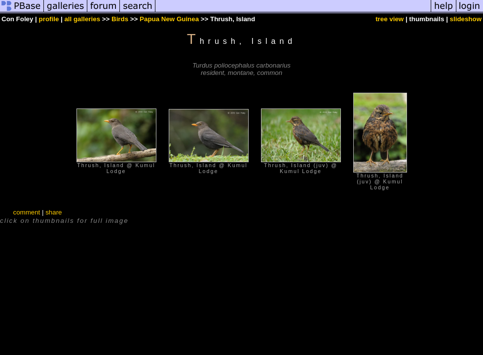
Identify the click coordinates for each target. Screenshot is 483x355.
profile (49, 19)
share (53, 212)
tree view (389, 19)
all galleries (82, 19)
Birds (119, 19)
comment (26, 212)
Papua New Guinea (169, 19)
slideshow (466, 19)
